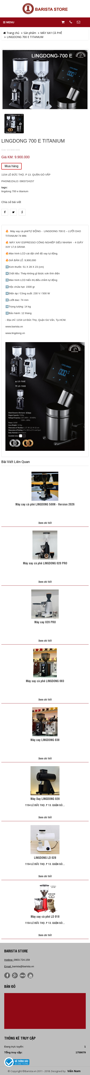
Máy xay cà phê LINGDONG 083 (45, 681)
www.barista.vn (14, 326)
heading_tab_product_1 (45, 221)
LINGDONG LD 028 (45, 858)
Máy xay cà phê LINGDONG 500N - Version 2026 (45, 504)
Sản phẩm (30, 33)
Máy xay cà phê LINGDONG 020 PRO (45, 563)
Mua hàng (11, 166)
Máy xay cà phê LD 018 (45, 916)
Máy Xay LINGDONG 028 (45, 799)
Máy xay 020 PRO (45, 622)
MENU (8, 22)
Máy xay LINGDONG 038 (45, 740)
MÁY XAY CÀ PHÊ (51, 33)
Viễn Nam (74, 1071)
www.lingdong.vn (15, 333)
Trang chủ (11, 33)
